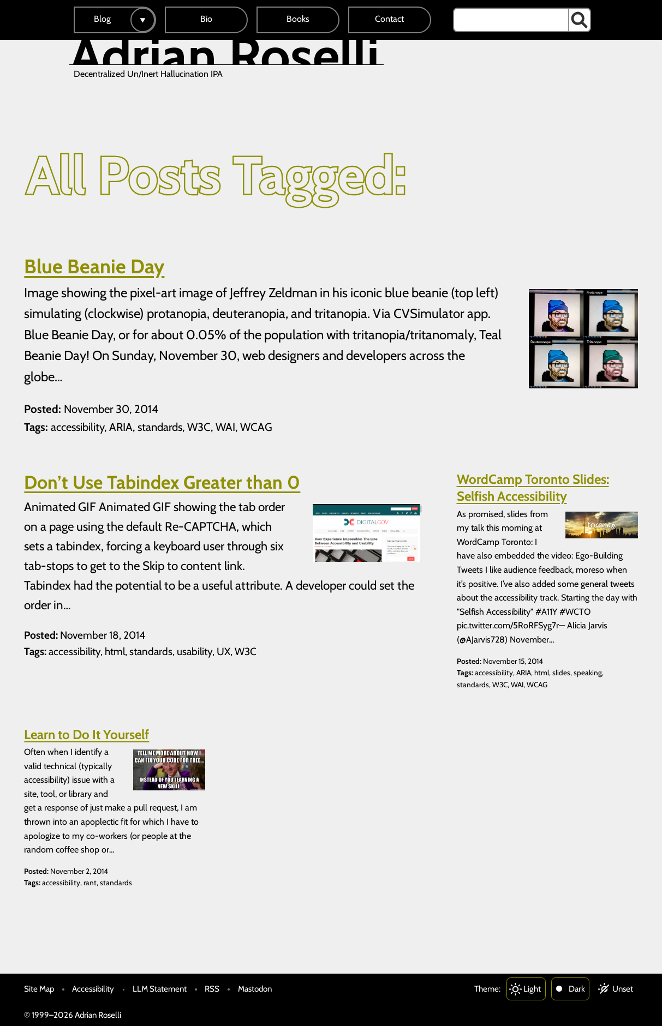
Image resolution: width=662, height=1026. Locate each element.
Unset (622, 988)
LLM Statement (160, 988)
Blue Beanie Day (94, 266)
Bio (206, 19)
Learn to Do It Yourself (86, 734)
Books (298, 19)
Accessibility (93, 988)
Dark (577, 988)
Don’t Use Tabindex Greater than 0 (162, 482)
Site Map (39, 988)
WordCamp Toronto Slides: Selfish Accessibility (533, 487)
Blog (102, 19)
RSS (212, 988)
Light (532, 988)
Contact (389, 19)
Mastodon (255, 988)
